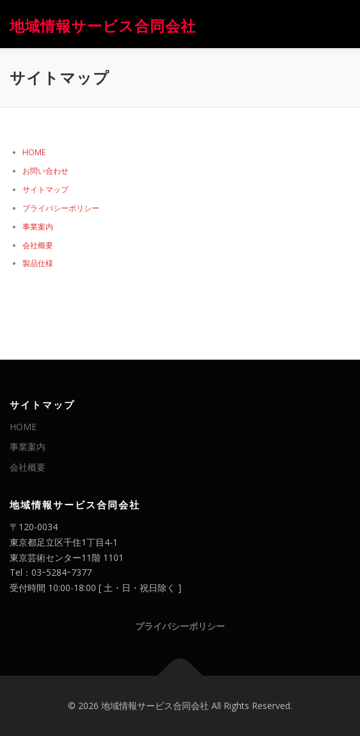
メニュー (339, 24)
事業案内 (37, 226)
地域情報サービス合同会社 (103, 25)
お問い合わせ (45, 170)
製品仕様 (37, 263)
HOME (34, 152)
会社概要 (37, 245)
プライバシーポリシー (60, 208)
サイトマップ (45, 189)
